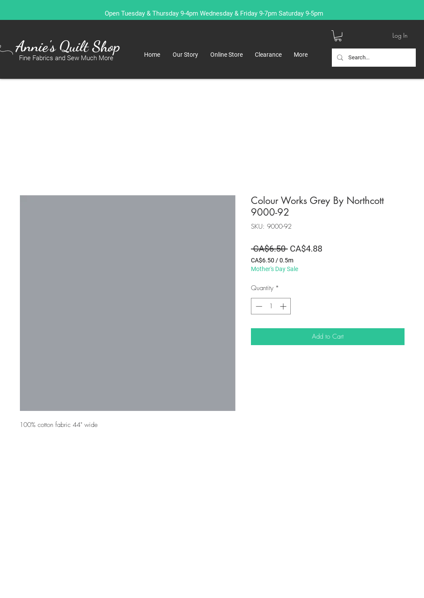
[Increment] (284, 306)
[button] (337, 35)
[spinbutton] (271, 306)
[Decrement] (258, 306)
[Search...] (373, 57)
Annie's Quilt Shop (68, 46)
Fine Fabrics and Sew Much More (66, 58)
